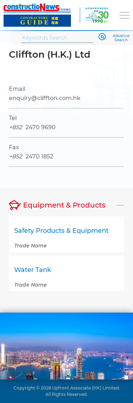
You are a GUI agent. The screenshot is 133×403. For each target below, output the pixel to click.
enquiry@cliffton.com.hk (45, 98)
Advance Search (121, 38)
